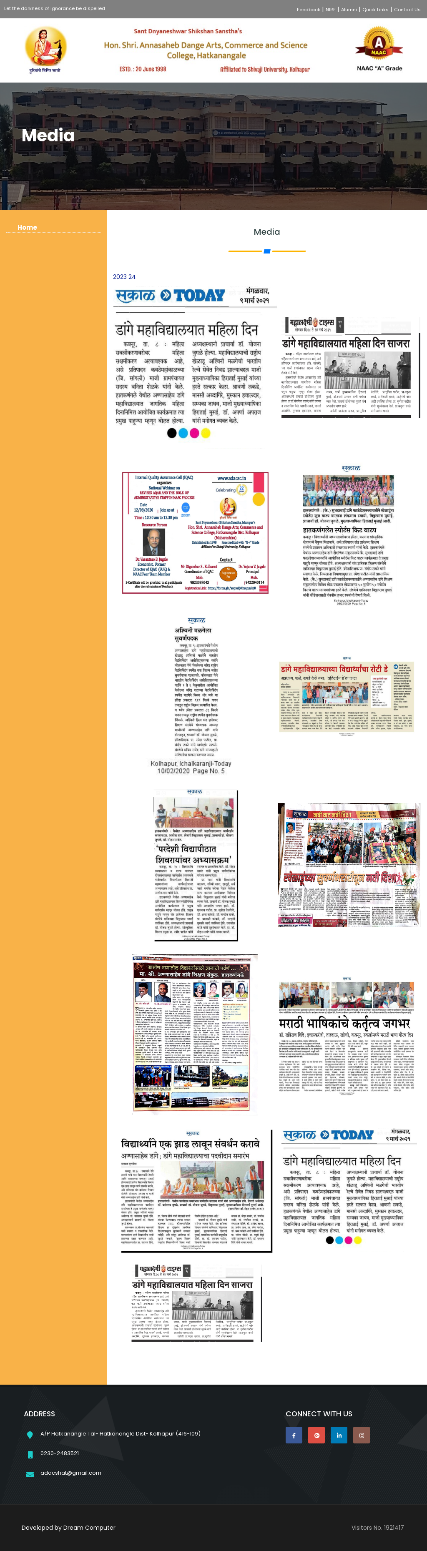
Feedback (308, 9)
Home (27, 227)
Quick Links (375, 9)
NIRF (331, 9)
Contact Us (407, 9)
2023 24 (124, 277)
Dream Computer (89, 1527)
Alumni (349, 9)
